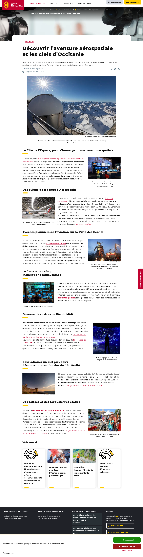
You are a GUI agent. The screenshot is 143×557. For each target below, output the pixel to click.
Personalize (127, 550)
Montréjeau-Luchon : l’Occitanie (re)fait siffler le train (83, 471)
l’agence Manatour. (84, 224)
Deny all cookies (127, 546)
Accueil (34, 10)
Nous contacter (116, 526)
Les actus (106, 10)
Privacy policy (8, 553)
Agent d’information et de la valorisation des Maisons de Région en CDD (85, 517)
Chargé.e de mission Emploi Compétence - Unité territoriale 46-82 (86, 530)
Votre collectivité (48, 10)
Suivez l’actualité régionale (88, 10)
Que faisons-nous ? (66, 10)
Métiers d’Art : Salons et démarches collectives (106, 467)
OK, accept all (127, 540)
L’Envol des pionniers (56, 243)
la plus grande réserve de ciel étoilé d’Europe (84, 385)
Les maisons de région (119, 532)
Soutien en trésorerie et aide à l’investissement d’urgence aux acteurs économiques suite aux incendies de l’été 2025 (33, 473)
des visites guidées (66, 298)
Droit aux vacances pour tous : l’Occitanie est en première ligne (58, 471)
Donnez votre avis (141, 279)
